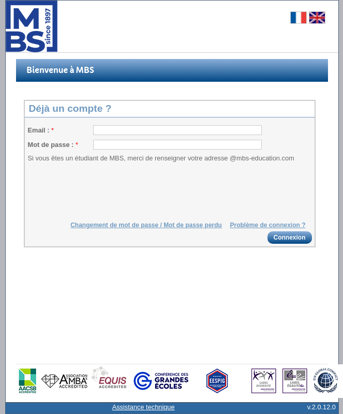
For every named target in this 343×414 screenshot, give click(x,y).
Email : (40, 130)
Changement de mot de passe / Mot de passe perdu (146, 225)
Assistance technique (143, 407)
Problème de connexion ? (267, 225)
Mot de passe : (52, 145)
